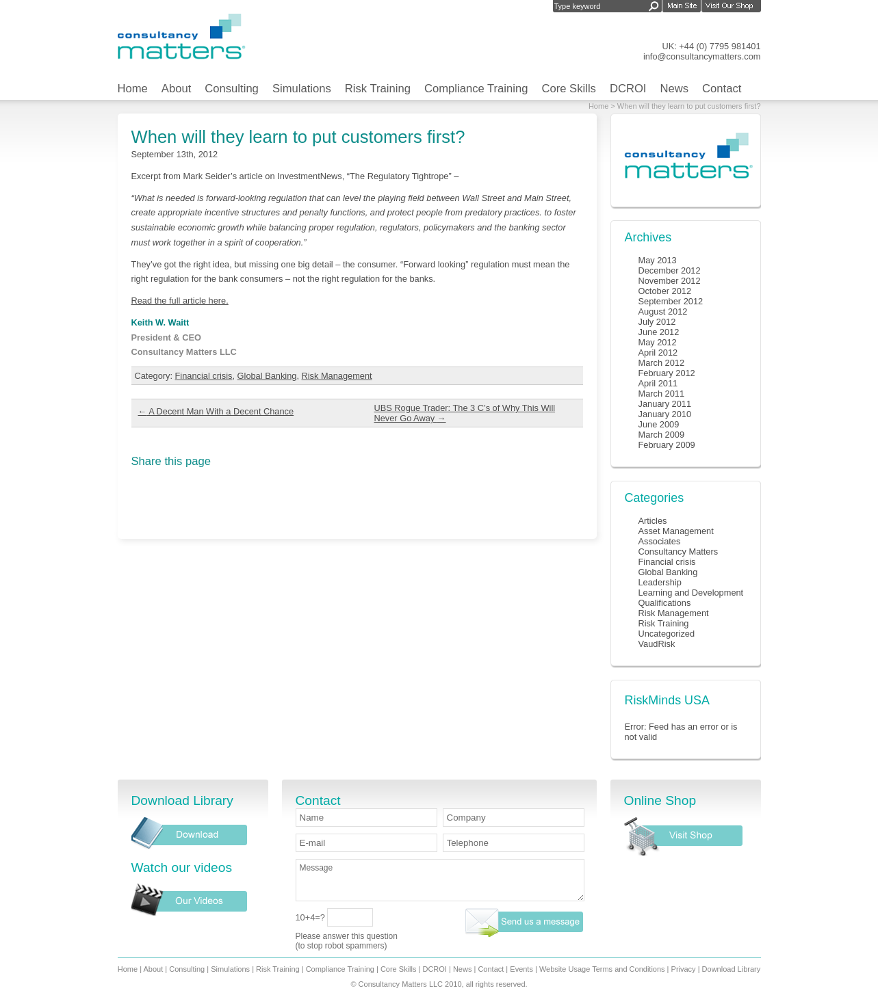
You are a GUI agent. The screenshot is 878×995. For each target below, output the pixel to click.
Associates (659, 541)
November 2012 (669, 281)
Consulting (232, 88)
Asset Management (676, 531)
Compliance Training (476, 88)
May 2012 (657, 342)
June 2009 (659, 424)
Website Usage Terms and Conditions (602, 969)
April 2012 (658, 352)
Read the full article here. (180, 300)
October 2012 (665, 291)
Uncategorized (666, 633)
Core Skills (568, 88)
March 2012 (661, 363)
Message (440, 880)
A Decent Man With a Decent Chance (216, 411)
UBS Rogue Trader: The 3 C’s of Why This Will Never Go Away (465, 413)
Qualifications (664, 603)
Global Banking (267, 376)
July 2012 (657, 322)
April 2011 (658, 383)
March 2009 (661, 434)
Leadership (660, 582)
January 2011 (665, 404)
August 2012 (663, 311)
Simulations (301, 88)
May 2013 (657, 260)
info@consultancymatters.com (702, 56)
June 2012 (659, 332)
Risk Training (378, 88)
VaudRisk (656, 644)
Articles (652, 521)
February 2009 (666, 445)
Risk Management (337, 376)
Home (133, 88)
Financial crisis (204, 376)
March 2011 (661, 393)
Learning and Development (691, 592)
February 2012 (666, 373)
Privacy (683, 969)
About (176, 88)
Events (521, 969)
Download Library (731, 969)
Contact (721, 88)
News (674, 88)
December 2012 (669, 270)
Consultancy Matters (678, 551)
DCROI (628, 88)
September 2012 (670, 301)
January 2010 (665, 414)
